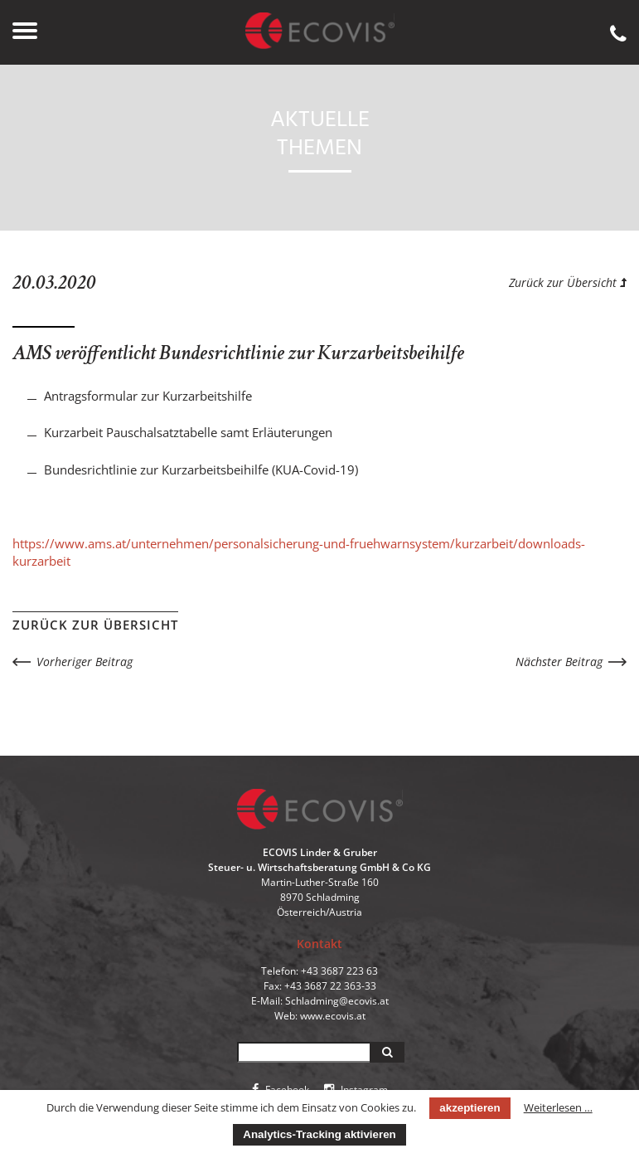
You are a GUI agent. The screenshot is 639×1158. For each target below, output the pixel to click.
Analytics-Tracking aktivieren (319, 1134)
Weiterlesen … (558, 1107)
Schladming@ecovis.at (337, 1001)
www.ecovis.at (332, 1016)
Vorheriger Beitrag (84, 661)
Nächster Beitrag (559, 661)
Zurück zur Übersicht (568, 282)
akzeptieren (469, 1108)
